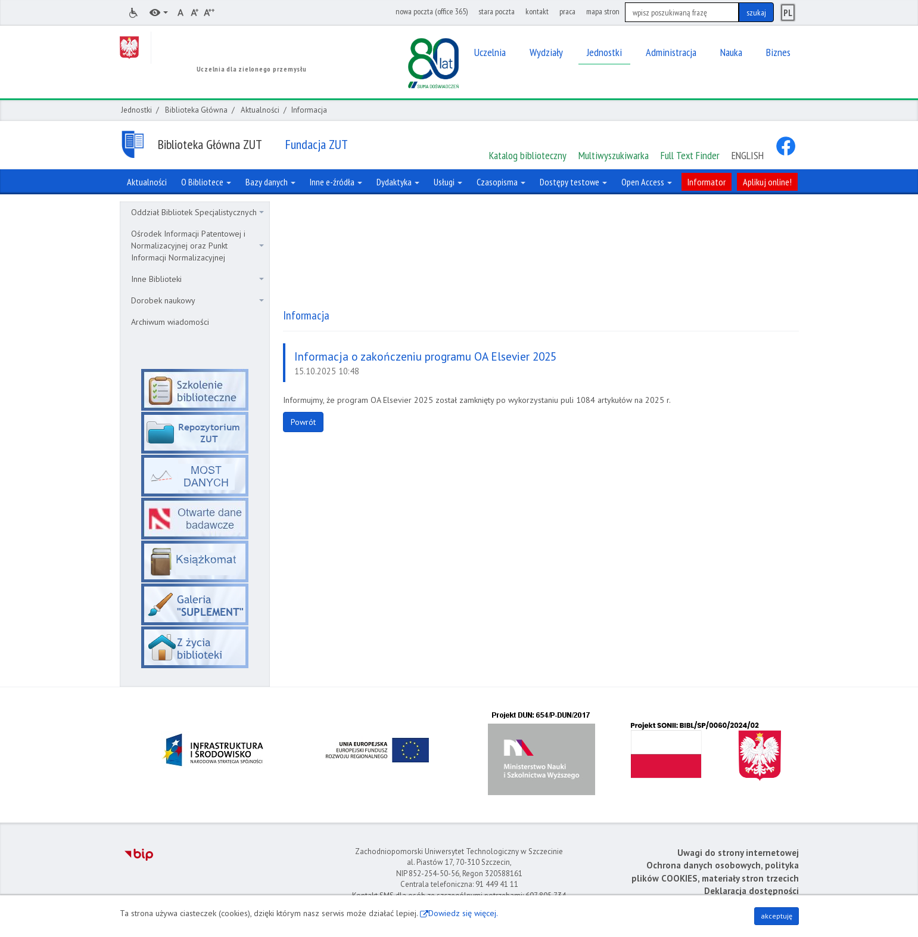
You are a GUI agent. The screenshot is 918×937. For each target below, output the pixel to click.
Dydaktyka (397, 182)
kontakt (537, 11)
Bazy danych (270, 182)
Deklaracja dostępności (751, 890)
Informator (706, 182)
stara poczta (496, 11)
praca (567, 11)
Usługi (448, 182)
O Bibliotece (206, 182)
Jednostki (136, 110)
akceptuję (776, 915)
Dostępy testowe (573, 182)
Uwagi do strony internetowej (738, 852)
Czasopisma (501, 182)
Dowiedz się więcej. (463, 913)
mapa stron (603, 11)
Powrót (303, 422)
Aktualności (260, 110)
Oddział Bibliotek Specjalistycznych (197, 212)
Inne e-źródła (336, 182)
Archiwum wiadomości (170, 322)
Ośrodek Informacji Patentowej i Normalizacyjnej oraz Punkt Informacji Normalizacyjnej (197, 245)
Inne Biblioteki (197, 279)
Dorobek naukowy (197, 300)
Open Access (646, 182)
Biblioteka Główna (196, 110)
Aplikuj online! (767, 182)
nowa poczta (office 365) (432, 11)
